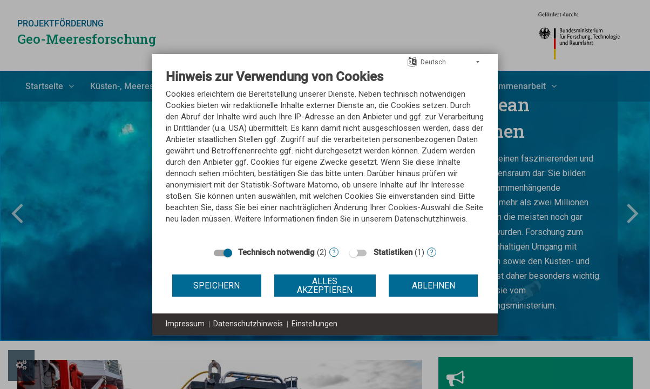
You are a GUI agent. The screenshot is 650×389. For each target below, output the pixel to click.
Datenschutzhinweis (248, 323)
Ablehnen (433, 285)
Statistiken (393, 252)
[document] (325, 154)
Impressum (185, 323)
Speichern (216, 285)
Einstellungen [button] (314, 323)
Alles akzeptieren (325, 285)
